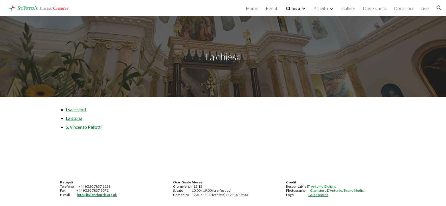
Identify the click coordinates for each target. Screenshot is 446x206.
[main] (223, 56)
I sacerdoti (76, 109)
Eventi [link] (272, 8)
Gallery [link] (348, 8)
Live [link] (425, 8)
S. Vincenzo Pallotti (84, 127)
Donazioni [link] (403, 8)
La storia (74, 118)
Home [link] (252, 8)
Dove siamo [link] (374, 8)
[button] (439, 8)
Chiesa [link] (293, 8)
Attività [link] (321, 8)
